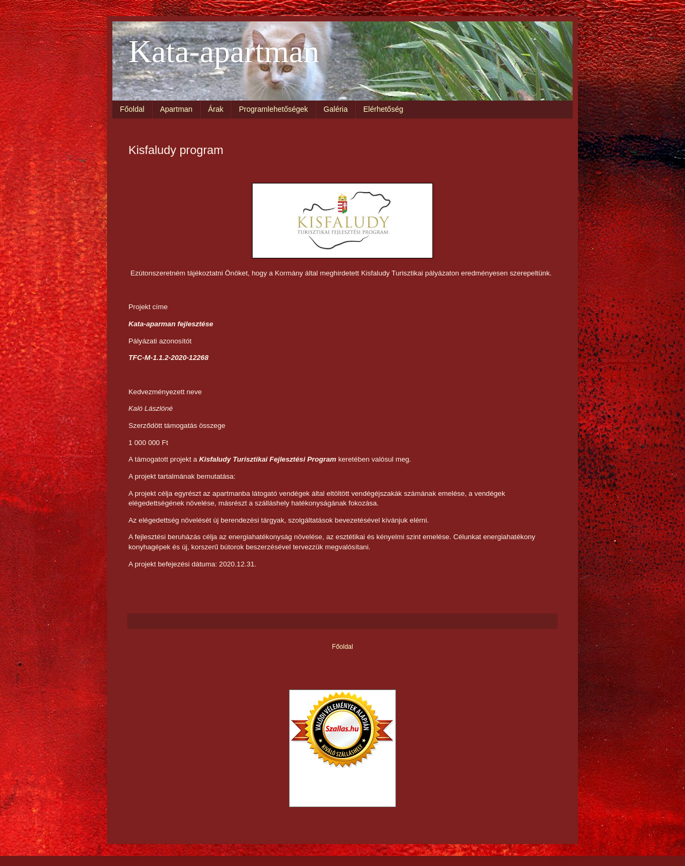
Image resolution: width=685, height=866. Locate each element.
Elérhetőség (383, 109)
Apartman (176, 109)
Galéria (336, 109)
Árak (216, 109)
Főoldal (132, 109)
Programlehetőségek (273, 109)
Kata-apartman (223, 51)
